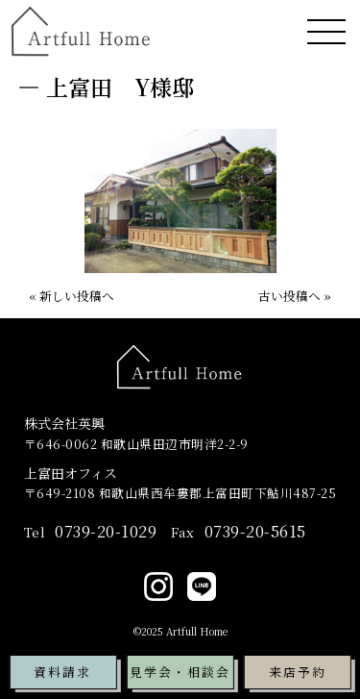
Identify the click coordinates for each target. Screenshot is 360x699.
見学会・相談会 (180, 671)
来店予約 (297, 671)
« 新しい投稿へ (71, 296)
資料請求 (62, 671)
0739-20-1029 (90, 531)
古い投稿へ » (294, 296)
